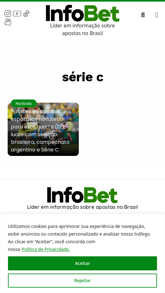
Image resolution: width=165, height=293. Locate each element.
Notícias (24, 103)
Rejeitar (82, 280)
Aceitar (82, 263)
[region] (82, 253)
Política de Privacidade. (46, 249)
